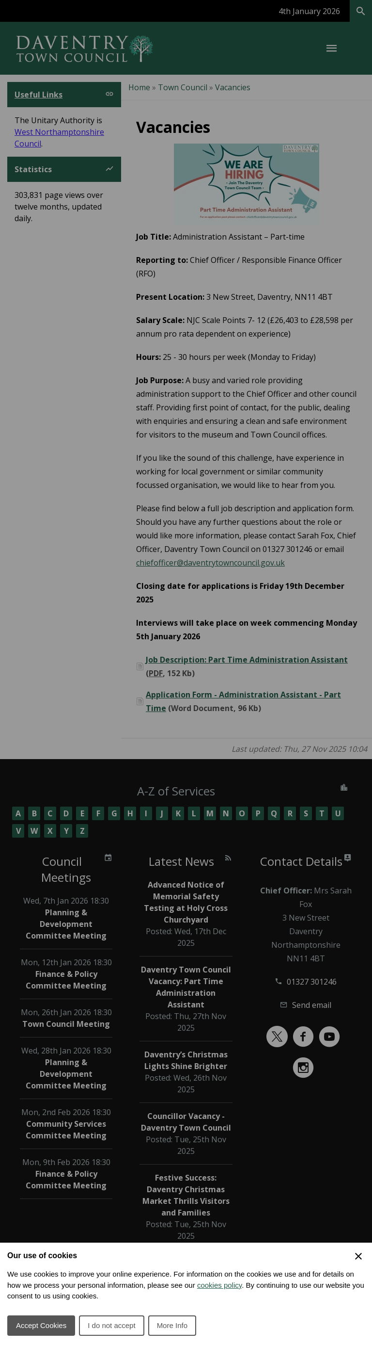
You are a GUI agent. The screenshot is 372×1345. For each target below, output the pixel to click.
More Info (172, 1325)
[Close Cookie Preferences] (358, 1256)
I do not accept (111, 1325)
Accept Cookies (41, 1325)
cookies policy (219, 1285)
